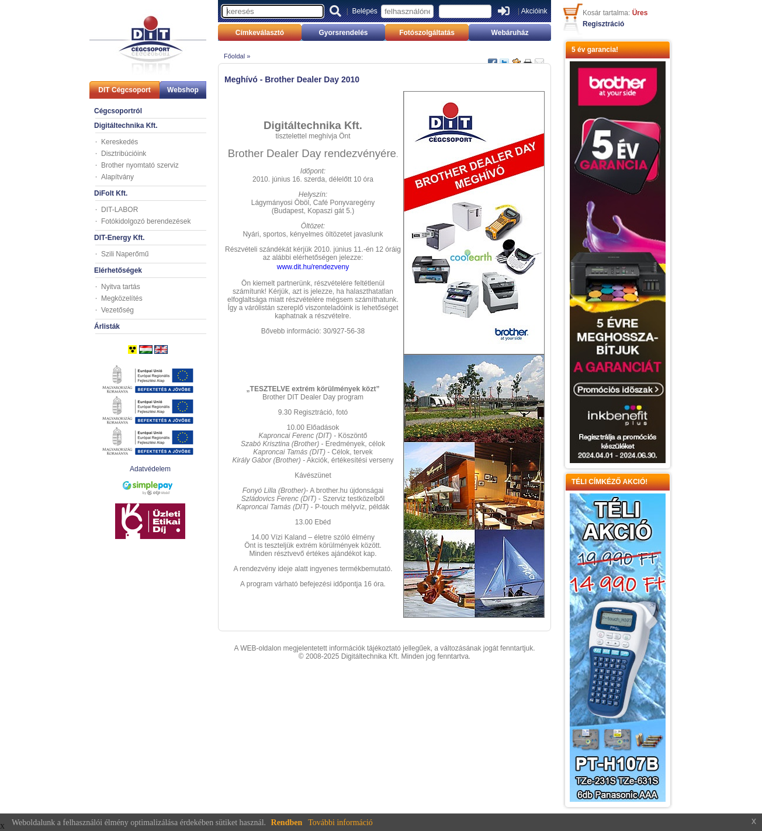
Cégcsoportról (118, 111)
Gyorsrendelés (343, 33)
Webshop (183, 90)
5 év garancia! (595, 50)
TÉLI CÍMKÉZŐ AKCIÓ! (609, 482)
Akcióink (534, 11)
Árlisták (107, 326)
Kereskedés (119, 142)
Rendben (287, 822)
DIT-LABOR (119, 210)
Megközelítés (122, 298)
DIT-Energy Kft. (119, 238)
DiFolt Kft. (110, 193)
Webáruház (510, 33)
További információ (340, 822)
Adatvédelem (150, 469)
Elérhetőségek (118, 270)
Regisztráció (603, 24)
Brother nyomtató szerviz (140, 165)
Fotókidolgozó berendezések (145, 221)
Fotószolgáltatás (427, 33)
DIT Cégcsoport (124, 90)
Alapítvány (117, 177)
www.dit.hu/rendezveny (313, 267)
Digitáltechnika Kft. (126, 125)
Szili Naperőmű (124, 254)
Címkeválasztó (259, 33)
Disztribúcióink (123, 153)
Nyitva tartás (120, 287)
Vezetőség (117, 310)
